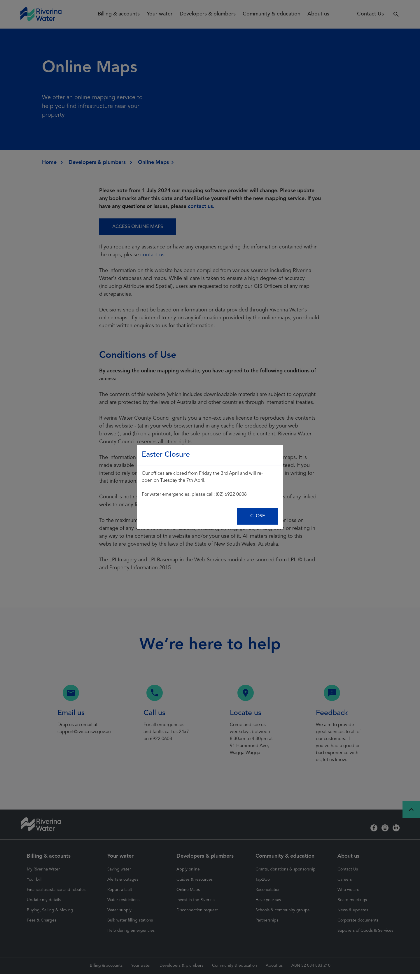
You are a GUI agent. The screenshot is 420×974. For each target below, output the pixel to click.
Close (257, 516)
